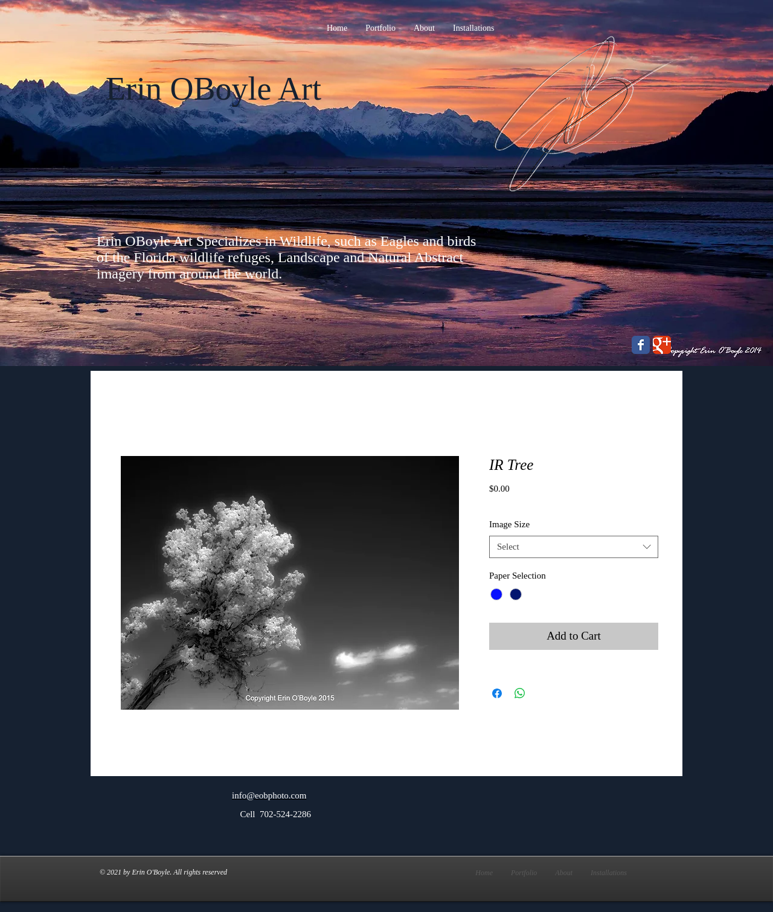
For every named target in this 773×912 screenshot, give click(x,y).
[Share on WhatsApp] (520, 693)
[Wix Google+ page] (662, 345)
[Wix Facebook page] (641, 345)
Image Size (509, 524)
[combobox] (573, 547)
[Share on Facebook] (497, 693)
